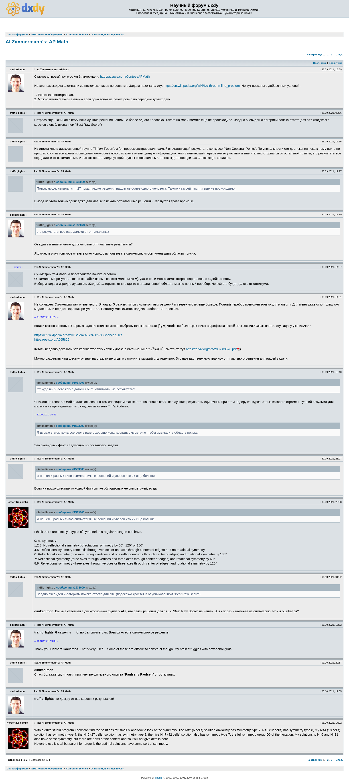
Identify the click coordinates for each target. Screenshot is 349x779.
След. (339, 54)
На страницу (314, 54)
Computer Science (77, 768)
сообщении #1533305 (70, 469)
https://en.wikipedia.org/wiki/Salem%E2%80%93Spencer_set (78, 335)
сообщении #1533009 (70, 182)
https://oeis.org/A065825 (51, 339)
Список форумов (17, 768)
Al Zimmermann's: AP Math (37, 42)
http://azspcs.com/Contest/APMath (125, 76)
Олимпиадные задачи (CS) (107, 768)
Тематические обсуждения (46, 768)
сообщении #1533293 (70, 382)
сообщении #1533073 (70, 225)
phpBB (159, 777)
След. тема (335, 63)
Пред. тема (320, 63)
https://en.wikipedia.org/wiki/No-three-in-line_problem (202, 85)
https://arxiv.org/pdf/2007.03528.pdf (211, 349)
